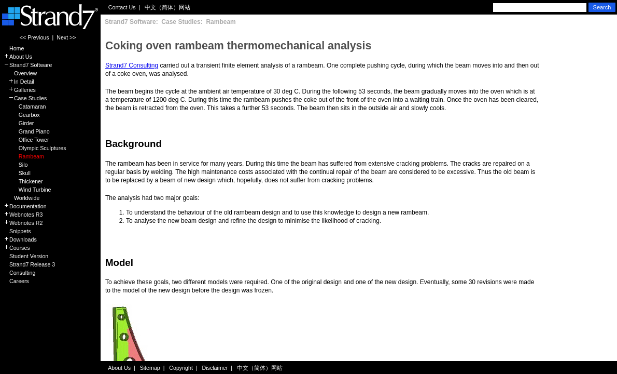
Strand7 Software (28, 65)
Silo (16, 165)
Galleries (20, 90)
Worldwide (21, 198)
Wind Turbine (27, 189)
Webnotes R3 (23, 214)
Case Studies (25, 98)
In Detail (19, 81)
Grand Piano (27, 131)
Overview (20, 73)
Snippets (17, 231)
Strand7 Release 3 (29, 264)
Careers (16, 281)
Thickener (23, 181)
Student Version (26, 256)
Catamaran (25, 106)
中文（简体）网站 (167, 7)
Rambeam (24, 156)
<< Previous (34, 37)
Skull (17, 173)
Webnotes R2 (23, 223)
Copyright (181, 368)
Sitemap (150, 368)
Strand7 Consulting (131, 65)
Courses (17, 248)
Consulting (19, 273)
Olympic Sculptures (35, 148)
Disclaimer (215, 368)
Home (14, 48)
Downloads (20, 239)
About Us (18, 57)
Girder (19, 123)
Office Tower (26, 140)
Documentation (25, 206)
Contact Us (122, 7)
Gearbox (22, 115)
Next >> (66, 37)
